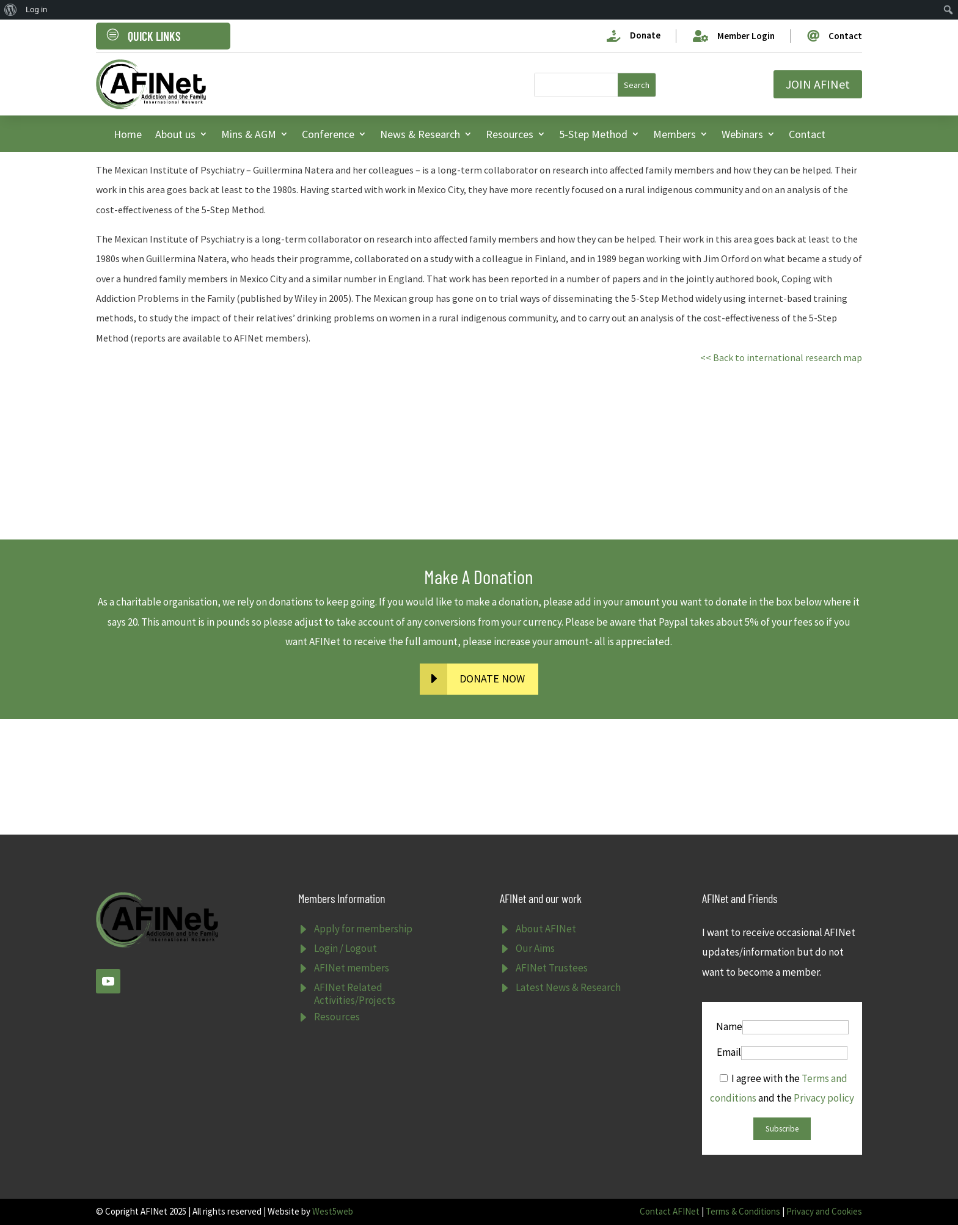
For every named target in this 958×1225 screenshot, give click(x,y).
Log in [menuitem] (36, 9)
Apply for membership (363, 928)
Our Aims (535, 948)
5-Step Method (593, 134)
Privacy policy (824, 1098)
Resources (509, 134)
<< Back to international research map (781, 357)
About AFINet (546, 928)
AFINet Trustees (552, 968)
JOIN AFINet (818, 84)
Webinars (742, 134)
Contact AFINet (670, 1211)
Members (674, 134)
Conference (328, 134)
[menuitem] (10, 10)
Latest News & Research (568, 987)
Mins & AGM (248, 134)
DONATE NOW (492, 678)
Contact (807, 134)
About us (175, 134)
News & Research (420, 134)
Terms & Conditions (743, 1211)
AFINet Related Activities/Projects (354, 993)
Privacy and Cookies (824, 1211)
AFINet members (351, 968)
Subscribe (782, 1129)
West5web (332, 1211)
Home (128, 134)
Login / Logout (345, 948)
